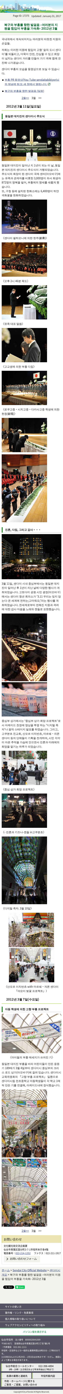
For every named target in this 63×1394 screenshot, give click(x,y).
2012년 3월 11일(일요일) (23, 106)
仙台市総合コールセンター (20, 1366)
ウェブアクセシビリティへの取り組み (25, 1325)
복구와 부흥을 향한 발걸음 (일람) (24, 91)
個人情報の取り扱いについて (20, 1318)
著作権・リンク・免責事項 (19, 1312)
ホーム (6, 1270)
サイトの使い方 (13, 1306)
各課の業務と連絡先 (17, 1375)
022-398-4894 (46, 1366)
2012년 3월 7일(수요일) (22, 999)
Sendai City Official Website (30, 1270)
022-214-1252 (23, 1253)
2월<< (25, 98)
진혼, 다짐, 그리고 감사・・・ (23, 530)
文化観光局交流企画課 (15, 1245)
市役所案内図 (48, 1375)
